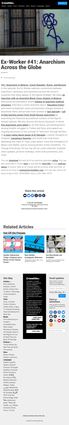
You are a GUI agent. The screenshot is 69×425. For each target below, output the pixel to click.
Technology (15, 292)
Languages (40, 6)
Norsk (13, 408)
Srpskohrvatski (8, 390)
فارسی (5, 388)
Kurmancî (6, 408)
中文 (14, 377)
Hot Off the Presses (9, 78)
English (6, 362)
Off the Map (12, 340)
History (11, 289)
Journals (11, 302)
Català (5, 405)
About (48, 6)
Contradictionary (9, 324)
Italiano (6, 365)
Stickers (13, 304)
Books (4, 6)
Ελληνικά (11, 372)
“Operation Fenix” (55, 105)
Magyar (6, 385)
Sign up (62, 295)
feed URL (46, 164)
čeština (6, 382)
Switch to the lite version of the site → (34, 415)
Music (11, 307)
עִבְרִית (11, 398)
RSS (10, 281)
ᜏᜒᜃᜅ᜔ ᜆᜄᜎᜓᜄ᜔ (8, 410)
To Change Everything (11, 309)
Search (33, 6)
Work (5, 327)
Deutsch (12, 365)
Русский (14, 370)
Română (9, 393)
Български (7, 377)
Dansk (5, 398)
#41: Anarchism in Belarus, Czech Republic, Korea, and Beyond (33, 85)
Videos (5, 307)
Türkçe (11, 385)
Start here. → (37, 331)
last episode (53, 111)
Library (9, 6)
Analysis (6, 287)
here (26, 164)
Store (28, 6)
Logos (16, 307)
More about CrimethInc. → (37, 318)
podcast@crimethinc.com (32, 170)
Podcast (6, 342)
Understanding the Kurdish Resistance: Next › (34, 209)
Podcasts (21, 6)
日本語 (11, 375)
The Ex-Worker (8, 345)
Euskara (12, 382)
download (13, 160)
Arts (4, 284)
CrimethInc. (8, 3)
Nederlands (13, 388)
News (8, 292)
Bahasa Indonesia (9, 380)
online (55, 160)
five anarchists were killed (14, 125)
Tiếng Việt (11, 403)
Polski (5, 372)
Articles (6, 281)
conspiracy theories (21, 138)
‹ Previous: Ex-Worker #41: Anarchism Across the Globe (34, 205)
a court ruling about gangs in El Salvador (25, 135)
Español (12, 362)
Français (6, 367)
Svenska (11, 395)
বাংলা (5, 395)
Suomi (5, 375)
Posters (6, 304)
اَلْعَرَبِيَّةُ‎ (15, 393)
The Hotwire (7, 350)
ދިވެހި (10, 405)
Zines (5, 302)
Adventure (11, 284)
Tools (15, 6)
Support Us (62, 3)
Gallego (15, 405)
